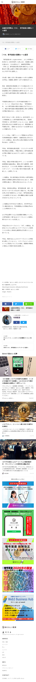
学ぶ (3, 647)
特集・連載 (5, 642)
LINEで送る (29, 48)
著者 (3, 655)
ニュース (12, 34)
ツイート (19, 48)
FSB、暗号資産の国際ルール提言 (11, 42)
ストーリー (5, 644)
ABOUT (4, 657)
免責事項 (4, 670)
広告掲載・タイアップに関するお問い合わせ (13, 678)
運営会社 (4, 665)
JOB (3, 652)
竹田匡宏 (16, 317)
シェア (8, 48)
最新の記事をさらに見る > (18, 479)
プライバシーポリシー (7, 668)
